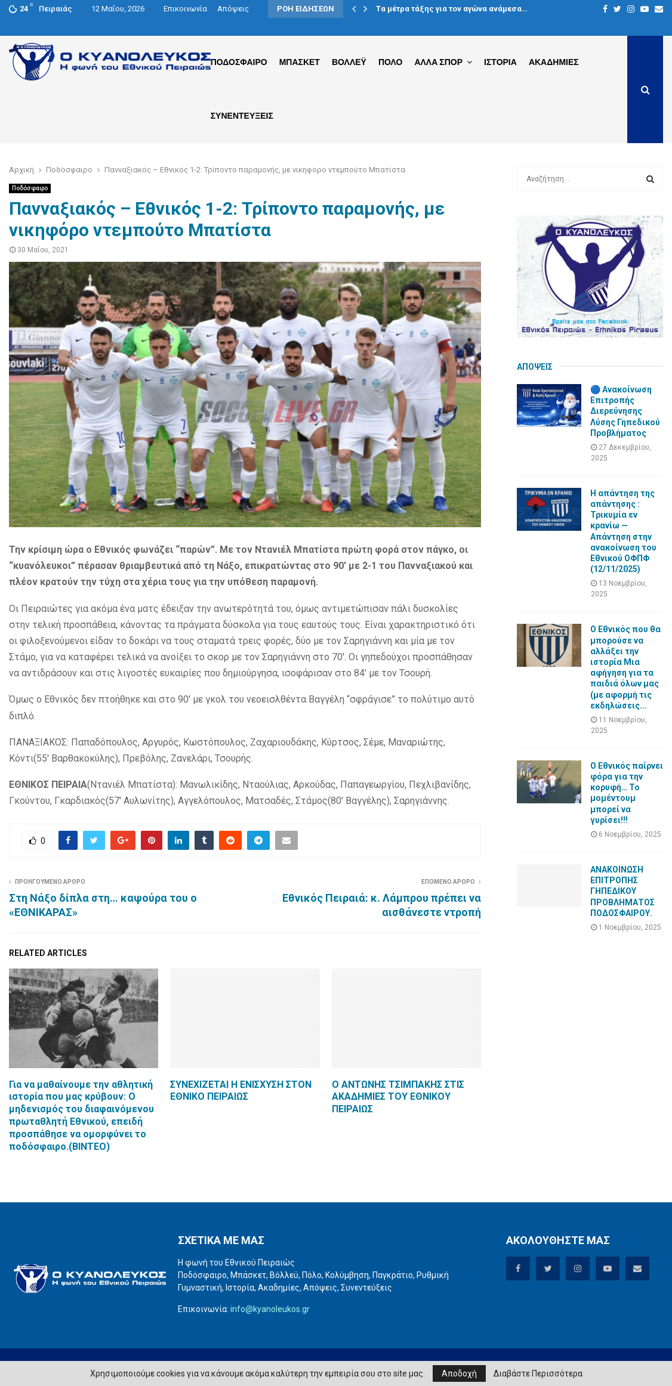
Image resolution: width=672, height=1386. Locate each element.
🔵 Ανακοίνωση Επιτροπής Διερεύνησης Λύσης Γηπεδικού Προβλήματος (625, 411)
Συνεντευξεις (242, 116)
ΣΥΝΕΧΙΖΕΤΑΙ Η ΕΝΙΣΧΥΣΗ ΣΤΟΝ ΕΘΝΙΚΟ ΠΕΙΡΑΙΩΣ (241, 1091)
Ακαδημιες (554, 62)
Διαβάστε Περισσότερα (538, 1373)
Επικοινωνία (185, 8)
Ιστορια (500, 62)
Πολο (390, 62)
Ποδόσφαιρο (30, 188)
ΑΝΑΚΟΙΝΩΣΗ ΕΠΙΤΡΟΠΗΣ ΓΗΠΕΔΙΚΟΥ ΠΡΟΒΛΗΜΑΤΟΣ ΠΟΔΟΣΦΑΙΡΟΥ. (622, 891)
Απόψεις (233, 8)
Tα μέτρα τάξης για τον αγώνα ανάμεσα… (452, 8)
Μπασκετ (299, 62)
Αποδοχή (459, 1373)
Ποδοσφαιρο (239, 62)
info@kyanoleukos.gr (270, 1309)
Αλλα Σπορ (438, 62)
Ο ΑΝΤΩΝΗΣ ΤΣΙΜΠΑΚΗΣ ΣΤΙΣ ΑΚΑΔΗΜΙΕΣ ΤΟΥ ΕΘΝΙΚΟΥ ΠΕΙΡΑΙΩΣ (398, 1097)
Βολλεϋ (349, 62)
